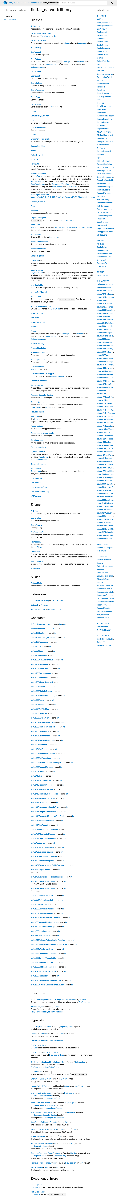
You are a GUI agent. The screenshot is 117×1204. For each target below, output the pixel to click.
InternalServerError (38, 249)
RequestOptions (51, 64)
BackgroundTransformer (41, 33)
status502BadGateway (40, 904)
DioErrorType (36, 1052)
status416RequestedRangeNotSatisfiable (48, 816)
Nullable (34, 327)
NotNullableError (37, 1192)
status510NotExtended (40, 936)
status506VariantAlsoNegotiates (44, 922)
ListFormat (35, 552)
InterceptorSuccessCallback (42, 1112)
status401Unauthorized (40, 736)
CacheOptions (36, 83)
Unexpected (36, 483)
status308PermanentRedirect (43, 727)
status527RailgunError (40, 976)
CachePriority (36, 525)
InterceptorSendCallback (41, 1103)
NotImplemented (38, 322)
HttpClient (69, 220)
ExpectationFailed (38, 146)
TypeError (36, 1194)
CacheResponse (37, 90)
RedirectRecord (37, 385)
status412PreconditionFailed (42, 785)
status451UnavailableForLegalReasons (47, 877)
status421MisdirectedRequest (43, 834)
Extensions (103, 635)
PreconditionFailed (38, 348)
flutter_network (10, 20)
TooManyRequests (38, 464)
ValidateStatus (37, 1167)
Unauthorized (36, 478)
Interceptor (35, 225)
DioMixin (34, 134)
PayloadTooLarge (38, 343)
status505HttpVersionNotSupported (45, 918)
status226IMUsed (38, 687)
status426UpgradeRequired (42, 852)
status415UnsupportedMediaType (45, 807)
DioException (86, 227)
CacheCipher (36, 71)
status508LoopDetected (41, 931)
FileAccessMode (37, 542)
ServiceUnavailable (38, 447)
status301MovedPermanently (43, 695)
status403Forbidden (39, 745)
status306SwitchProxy (40, 718)
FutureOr (53, 1122)
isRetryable (35, 1007)
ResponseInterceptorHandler (42, 433)
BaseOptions (36, 59)
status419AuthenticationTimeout (44, 829)
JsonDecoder (71, 187)
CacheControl (36, 76)
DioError (34, 1045)
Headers (34, 211)
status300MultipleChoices (41, 691)
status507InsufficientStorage (43, 927)
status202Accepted (39, 655)
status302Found (37, 700)
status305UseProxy (39, 713)
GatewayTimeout (38, 202)
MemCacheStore (37, 285)
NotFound (35, 318)
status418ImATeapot (39, 825)
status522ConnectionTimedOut (43, 953)
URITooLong (36, 496)
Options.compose (38, 67)
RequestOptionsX (38, 609)
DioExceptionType (38, 532)
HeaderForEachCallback (41, 1086)
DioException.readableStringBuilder (45, 1067)
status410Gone (37, 776)
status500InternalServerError (43, 895)
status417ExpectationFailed (42, 821)
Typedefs (102, 556)
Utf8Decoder (57, 187)
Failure (33, 150)
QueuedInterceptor (38, 367)
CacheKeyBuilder (38, 1026)
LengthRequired (37, 256)
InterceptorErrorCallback (41, 1093)
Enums (100, 240)
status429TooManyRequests (42, 861)
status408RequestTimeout (42, 767)
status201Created (38, 651)
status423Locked (38, 843)
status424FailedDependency (42, 847)
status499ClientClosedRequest (43, 888)
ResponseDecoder (38, 1153)
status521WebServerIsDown (42, 949)
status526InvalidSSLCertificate (43, 971)
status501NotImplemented (42, 900)
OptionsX (34, 605)
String (84, 999)
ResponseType (37, 561)
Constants (103, 281)
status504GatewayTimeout (42, 913)
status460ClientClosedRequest (43, 881)
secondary (82, 43)
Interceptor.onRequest (53, 1108)
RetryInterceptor (37, 440)
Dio (55, 36)
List (46, 1034)
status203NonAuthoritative (42, 660)
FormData (35, 164)
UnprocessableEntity (39, 487)
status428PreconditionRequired (44, 856)
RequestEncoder (37, 1143)
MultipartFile (36, 296)
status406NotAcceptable (41, 758)
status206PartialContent (41, 673)
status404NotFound (39, 749)
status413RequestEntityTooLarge (44, 794)
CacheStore (35, 97)
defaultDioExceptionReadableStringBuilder (48, 999)
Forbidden (35, 159)
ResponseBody (37, 426)
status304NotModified (40, 709)
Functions (102, 544)
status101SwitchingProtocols (43, 637)
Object (74, 1129)
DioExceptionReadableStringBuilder (45, 1062)
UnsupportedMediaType (40, 492)
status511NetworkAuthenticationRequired (48, 940)
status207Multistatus (39, 678)
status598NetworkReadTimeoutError (46, 980)
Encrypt (34, 1079)
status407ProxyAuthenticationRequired (47, 763)
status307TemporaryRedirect (43, 722)
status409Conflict (38, 771)
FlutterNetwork (37, 155)
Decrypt (34, 1034)
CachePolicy (36, 518)
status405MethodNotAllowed (43, 754)
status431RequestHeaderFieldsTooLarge (47, 865)
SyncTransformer (38, 184)
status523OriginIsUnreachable (43, 958)
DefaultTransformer (39, 1041)
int (64, 624)
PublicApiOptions (38, 359)
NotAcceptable (37, 313)
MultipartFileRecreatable (41, 306)
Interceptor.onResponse (54, 1118)
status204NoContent (39, 664)
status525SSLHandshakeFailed (43, 967)
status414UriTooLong (40, 803)
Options (80, 62)
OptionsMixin (36, 583)
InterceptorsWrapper (39, 242)
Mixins (100, 272)
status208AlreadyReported (42, 682)
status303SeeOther (39, 704)
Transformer (45, 36)
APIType (34, 511)
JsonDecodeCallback (39, 1122)
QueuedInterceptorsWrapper (42, 374)
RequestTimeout (37, 412)
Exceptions (103, 623)
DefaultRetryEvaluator (40, 116)
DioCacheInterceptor (39, 127)
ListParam (35, 260)
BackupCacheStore (38, 40)
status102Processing (39, 642)
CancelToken (36, 104)
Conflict (34, 111)
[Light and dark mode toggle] (112, 3)
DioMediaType (37, 1072)
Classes (101, 16)
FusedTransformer (38, 174)
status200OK (36, 646)
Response (73, 227)
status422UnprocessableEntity (43, 838)
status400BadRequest (40, 731)
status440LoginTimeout (40, 870)
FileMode (40, 547)
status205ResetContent (40, 669)
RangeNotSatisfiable (39, 381)
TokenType (35, 568)
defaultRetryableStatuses (41, 624)
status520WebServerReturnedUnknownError (49, 944)
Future (41, 1034)
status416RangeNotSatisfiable (43, 812)
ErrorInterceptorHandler (40, 139)
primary (67, 43)
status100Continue (38, 633)
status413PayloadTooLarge (42, 789)
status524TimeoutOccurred (42, 962)
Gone (33, 206)
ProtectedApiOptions (39, 352)
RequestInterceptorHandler (42, 395)
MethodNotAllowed (39, 292)
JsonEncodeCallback (39, 1129)
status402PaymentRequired (42, 740)
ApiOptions (35, 26)
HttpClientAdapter (38, 218)
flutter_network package (16, 3)
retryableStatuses (38, 628)
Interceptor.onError (52, 1098)
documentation (34, 3)
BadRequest (36, 52)
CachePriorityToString (40, 600)
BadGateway (36, 47)
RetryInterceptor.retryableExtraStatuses (47, 1012)
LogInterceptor (37, 270)
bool (57, 1007)
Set (60, 624)
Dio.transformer (40, 460)
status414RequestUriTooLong (43, 798)
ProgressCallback (38, 1136)
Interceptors (36, 234)
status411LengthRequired (41, 780)
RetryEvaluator (37, 1163)
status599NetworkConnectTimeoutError (47, 985)
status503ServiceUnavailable (43, 909)
